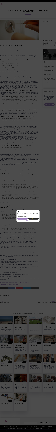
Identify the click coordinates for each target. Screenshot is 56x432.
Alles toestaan (22, 218)
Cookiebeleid (27, 220)
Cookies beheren (33, 218)
